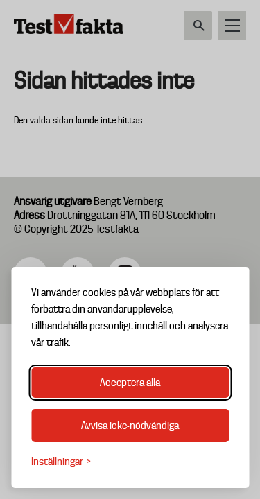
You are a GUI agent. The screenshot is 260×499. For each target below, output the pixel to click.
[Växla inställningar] (61, 462)
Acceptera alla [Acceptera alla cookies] (130, 382)
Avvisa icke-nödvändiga (130, 425)
